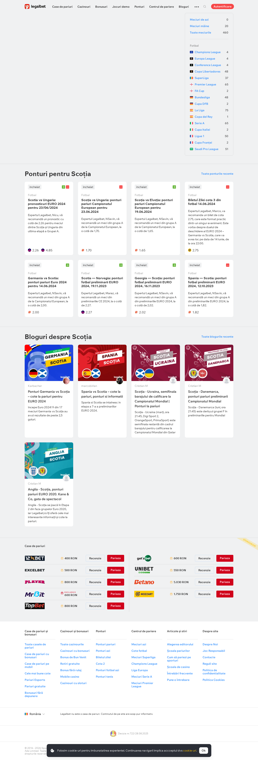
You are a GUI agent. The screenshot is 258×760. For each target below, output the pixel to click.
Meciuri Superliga (143, 657)
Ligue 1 (211, 136)
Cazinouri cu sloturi (73, 683)
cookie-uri (189, 750)
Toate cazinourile (72, 644)
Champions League (211, 52)
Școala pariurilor (178, 651)
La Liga (211, 110)
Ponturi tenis (104, 676)
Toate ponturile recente (217, 173)
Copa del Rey (211, 116)
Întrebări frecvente (180, 673)
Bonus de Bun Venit (73, 657)
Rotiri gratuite (70, 664)
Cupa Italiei (211, 129)
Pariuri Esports (35, 680)
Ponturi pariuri (105, 644)
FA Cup (211, 90)
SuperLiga (211, 78)
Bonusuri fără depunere (34, 694)
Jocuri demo (121, 6)
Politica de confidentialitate (214, 671)
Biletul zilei (103, 657)
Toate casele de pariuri (35, 645)
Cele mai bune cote (38, 673)
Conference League (211, 65)
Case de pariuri (62, 6)
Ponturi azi (103, 651)
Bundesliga (211, 97)
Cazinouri (83, 6)
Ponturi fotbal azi (107, 670)
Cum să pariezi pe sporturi (179, 658)
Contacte (209, 657)
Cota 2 (100, 664)
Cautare (204, 6)
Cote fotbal (139, 651)
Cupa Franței (211, 142)
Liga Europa (139, 670)
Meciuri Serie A (141, 676)
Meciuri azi (138, 644)
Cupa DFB (211, 103)
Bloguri (184, 6)
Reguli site (210, 664)
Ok (204, 750)
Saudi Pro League (211, 149)
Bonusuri (101, 6)
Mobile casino (69, 676)
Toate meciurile (209, 32)
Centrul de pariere (161, 6)
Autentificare (223, 6)
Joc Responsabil (214, 651)
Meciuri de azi (209, 19)
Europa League (211, 58)
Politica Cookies (214, 680)
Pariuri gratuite (35, 686)
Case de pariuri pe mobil (37, 665)
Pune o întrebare (178, 680)
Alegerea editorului (180, 644)
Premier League (211, 84)
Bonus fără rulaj (70, 670)
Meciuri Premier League (142, 684)
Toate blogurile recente (217, 336)
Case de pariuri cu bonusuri (37, 655)
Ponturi (139, 6)
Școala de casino (178, 667)
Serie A (211, 123)
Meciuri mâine (209, 26)
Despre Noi (210, 644)
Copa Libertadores (211, 71)
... (196, 5)
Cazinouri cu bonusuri (75, 651)
